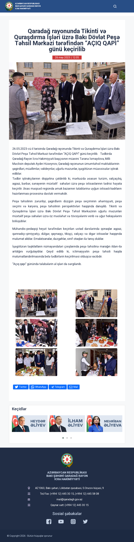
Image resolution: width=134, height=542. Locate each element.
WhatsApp (40, 387)
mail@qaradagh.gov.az (69, 499)
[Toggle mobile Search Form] (115, 5)
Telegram (60, 387)
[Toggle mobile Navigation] (123, 6)
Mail (75, 387)
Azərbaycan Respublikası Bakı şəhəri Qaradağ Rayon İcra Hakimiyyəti (28, 6)
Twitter (23, 387)
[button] (63, 438)
